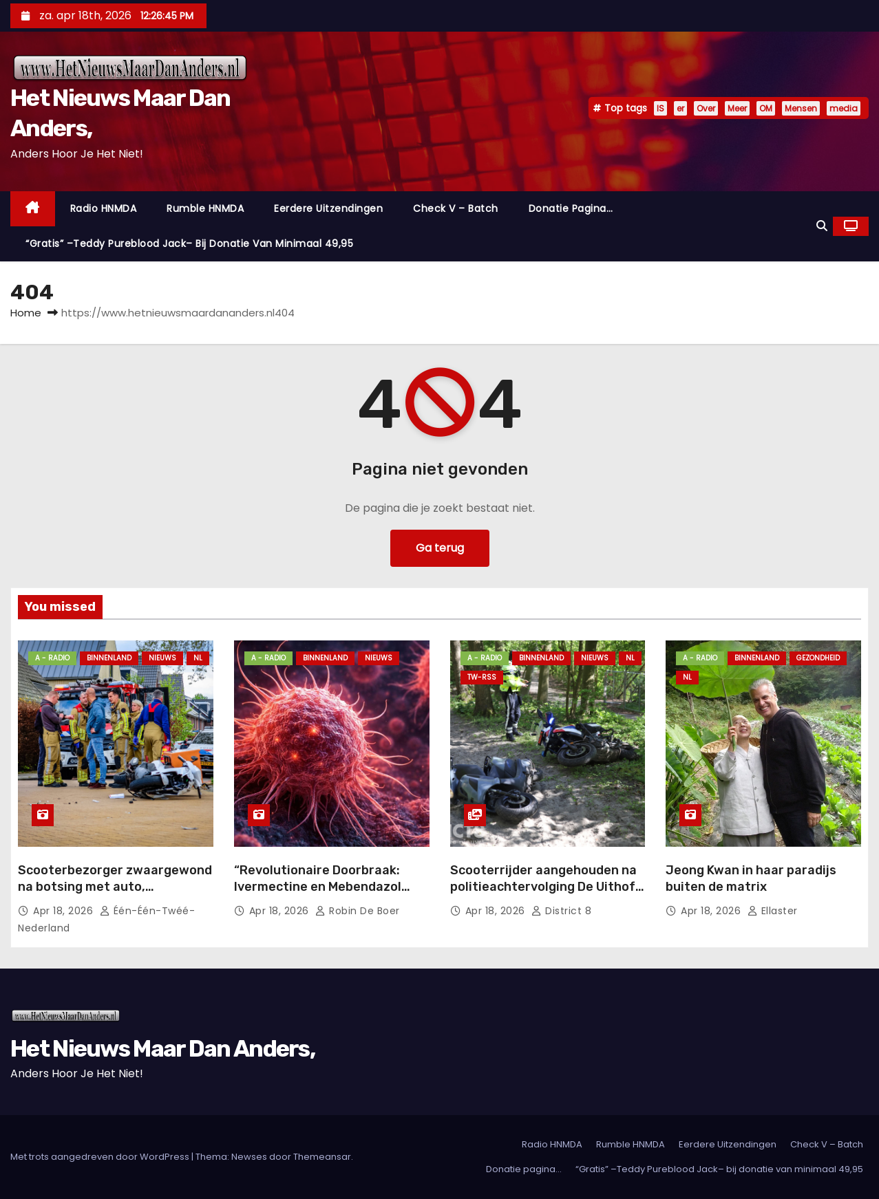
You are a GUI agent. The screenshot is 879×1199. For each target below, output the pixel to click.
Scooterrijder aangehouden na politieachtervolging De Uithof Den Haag (543, 887)
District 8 (561, 911)
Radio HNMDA (103, 208)
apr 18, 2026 (64, 911)
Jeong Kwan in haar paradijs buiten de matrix (751, 878)
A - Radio (52, 658)
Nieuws (162, 658)
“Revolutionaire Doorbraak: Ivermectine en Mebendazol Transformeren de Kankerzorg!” (330, 887)
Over (706, 108)
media (843, 108)
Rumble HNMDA (205, 208)
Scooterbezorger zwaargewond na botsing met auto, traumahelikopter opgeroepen (115, 887)
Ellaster (773, 911)
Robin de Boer (357, 911)
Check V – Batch (455, 208)
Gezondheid (818, 658)
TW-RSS (481, 677)
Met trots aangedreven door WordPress (100, 1156)
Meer (737, 108)
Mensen (801, 108)
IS (660, 108)
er (680, 108)
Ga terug (440, 548)
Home (25, 312)
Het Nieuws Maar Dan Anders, (162, 1049)
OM (765, 108)
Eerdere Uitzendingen (328, 208)
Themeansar (322, 1156)
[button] (821, 226)
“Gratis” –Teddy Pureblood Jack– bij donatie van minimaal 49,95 (189, 243)
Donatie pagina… (571, 208)
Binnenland (109, 658)
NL (197, 658)
